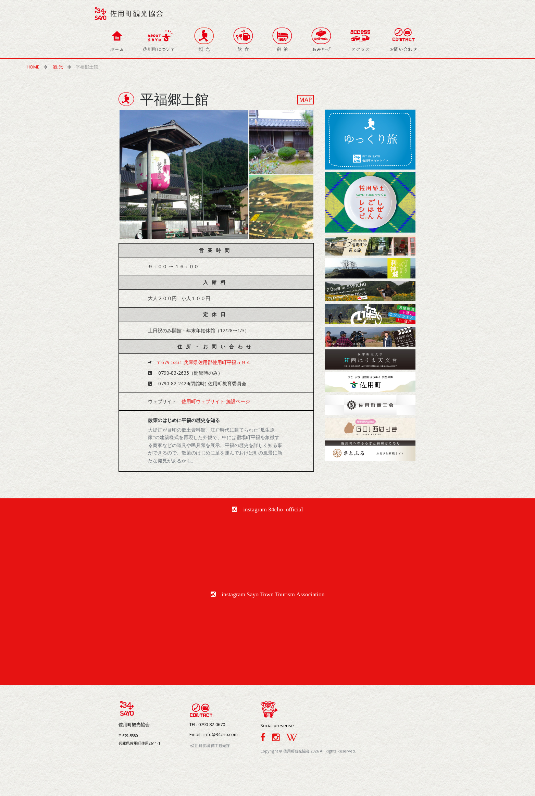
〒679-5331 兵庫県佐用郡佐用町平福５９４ (204, 362)
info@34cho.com (220, 734)
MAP (305, 99)
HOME (35, 67)
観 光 (60, 67)
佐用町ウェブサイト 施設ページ (216, 401)
